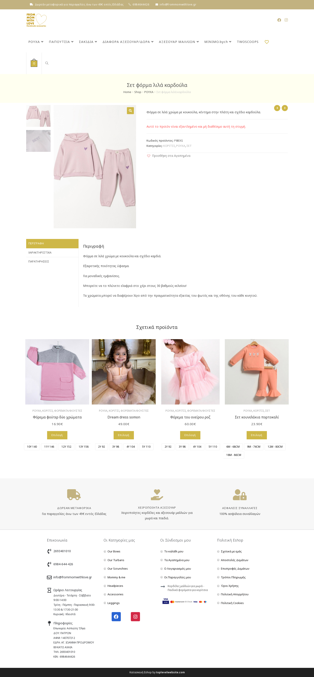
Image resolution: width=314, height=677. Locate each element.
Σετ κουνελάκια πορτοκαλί (257, 417)
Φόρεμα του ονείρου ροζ (190, 417)
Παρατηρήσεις (38, 261)
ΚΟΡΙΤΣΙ (169, 146)
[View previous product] (277, 108)
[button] (168, 155)
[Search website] (46, 63)
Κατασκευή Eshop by (157, 672)
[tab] (52, 243)
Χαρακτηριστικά (39, 252)
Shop (137, 92)
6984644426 (141, 4)
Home (127, 92)
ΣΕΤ (189, 146)
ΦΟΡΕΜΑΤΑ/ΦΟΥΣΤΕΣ (68, 411)
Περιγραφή (36, 243)
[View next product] (285, 108)
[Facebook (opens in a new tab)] (279, 20)
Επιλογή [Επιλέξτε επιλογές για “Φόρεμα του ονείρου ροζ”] (190, 435)
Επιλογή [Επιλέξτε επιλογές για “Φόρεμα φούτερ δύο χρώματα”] (57, 435)
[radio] (32, 446)
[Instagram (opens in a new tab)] (286, 20)
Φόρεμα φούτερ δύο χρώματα (57, 417)
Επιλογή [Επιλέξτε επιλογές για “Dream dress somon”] (123, 435)
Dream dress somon (124, 417)
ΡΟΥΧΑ (148, 92)
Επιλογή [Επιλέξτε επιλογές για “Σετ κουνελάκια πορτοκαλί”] (256, 435)
